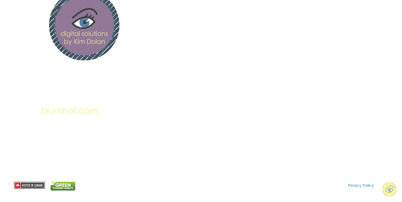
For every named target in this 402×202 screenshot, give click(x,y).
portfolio (347, 42)
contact (347, 54)
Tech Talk (344, 66)
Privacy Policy (361, 184)
